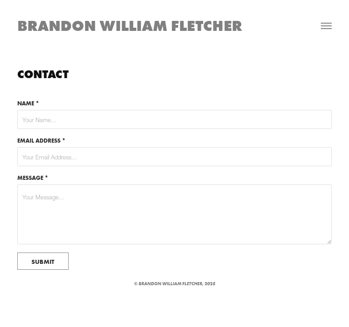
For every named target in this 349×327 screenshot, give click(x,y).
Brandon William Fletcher (129, 25)
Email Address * (41, 140)
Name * (28, 103)
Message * (32, 177)
